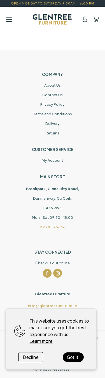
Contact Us (52, 95)
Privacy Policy (52, 104)
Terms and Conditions (52, 114)
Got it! (73, 357)
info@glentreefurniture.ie (52, 305)
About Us (52, 85)
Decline (31, 357)
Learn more (41, 341)
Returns (52, 133)
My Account (52, 160)
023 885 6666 (52, 227)
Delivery (52, 123)
